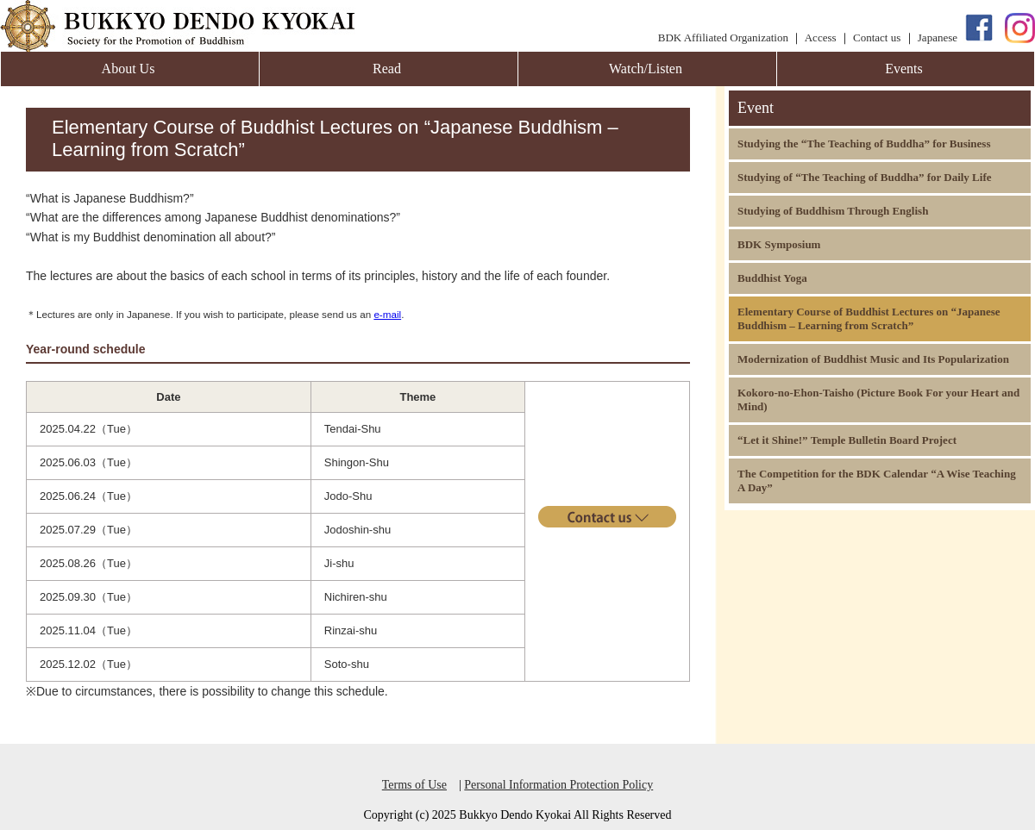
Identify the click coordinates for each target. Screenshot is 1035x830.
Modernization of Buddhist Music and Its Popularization (873, 359)
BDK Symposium (778, 244)
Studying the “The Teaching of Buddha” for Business (863, 143)
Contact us (876, 37)
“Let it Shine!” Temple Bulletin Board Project (847, 440)
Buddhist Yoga (772, 277)
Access (821, 37)
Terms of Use (414, 784)
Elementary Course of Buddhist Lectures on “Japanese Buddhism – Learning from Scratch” (868, 318)
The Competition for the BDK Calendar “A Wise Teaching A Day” (876, 480)
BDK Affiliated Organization (723, 37)
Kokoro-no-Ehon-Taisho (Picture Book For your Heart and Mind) (878, 399)
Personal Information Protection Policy (558, 784)
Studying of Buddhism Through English (832, 210)
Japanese (937, 37)
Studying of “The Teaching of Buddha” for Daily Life (864, 177)
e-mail (387, 314)
